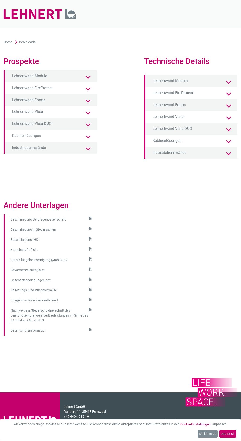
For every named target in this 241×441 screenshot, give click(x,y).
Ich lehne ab (207, 434)
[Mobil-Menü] (227, 14)
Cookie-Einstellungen (195, 424)
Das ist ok (228, 434)
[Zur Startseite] (40, 14)
